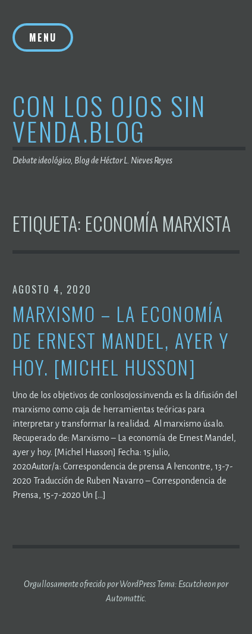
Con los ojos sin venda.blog (109, 118)
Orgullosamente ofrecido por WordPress (90, 584)
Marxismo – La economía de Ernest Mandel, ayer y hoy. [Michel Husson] (120, 340)
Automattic (125, 598)
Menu (42, 37)
